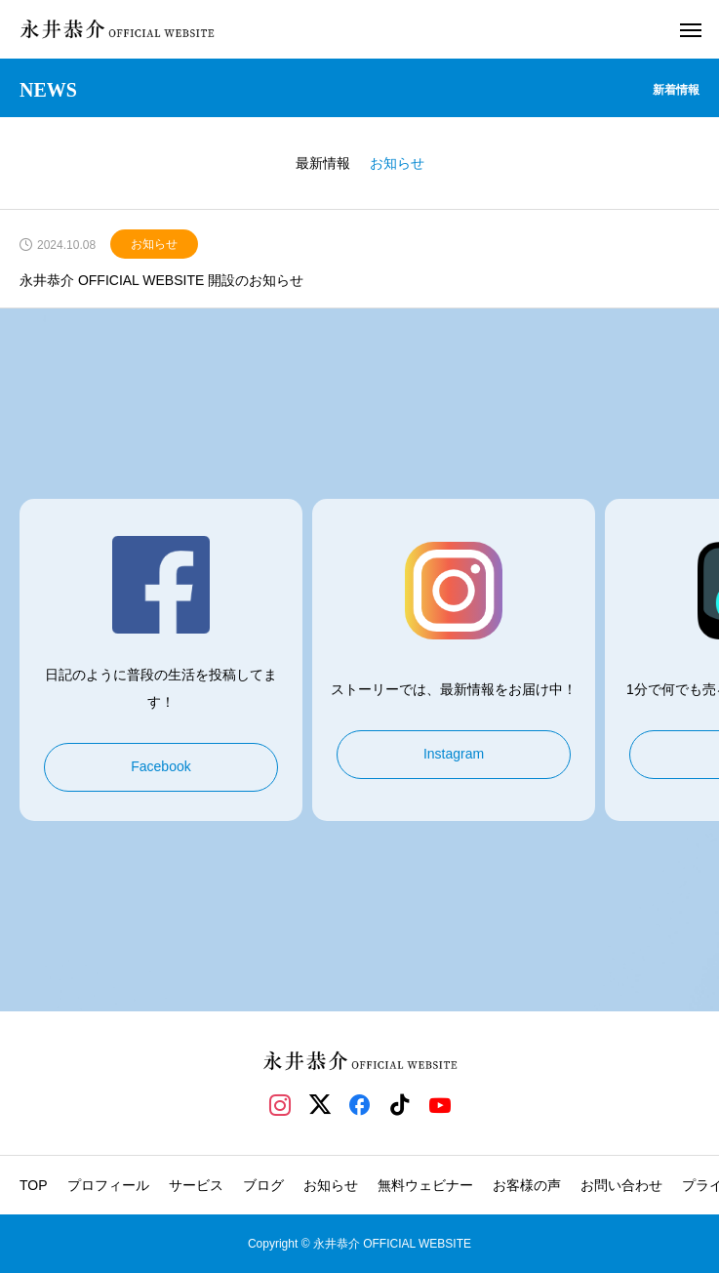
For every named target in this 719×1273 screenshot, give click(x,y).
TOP (34, 1185)
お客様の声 (527, 1185)
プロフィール (108, 1185)
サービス (196, 1185)
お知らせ (154, 244)
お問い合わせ (621, 1185)
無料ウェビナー (425, 1185)
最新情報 (323, 163)
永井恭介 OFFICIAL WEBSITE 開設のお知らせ (161, 280)
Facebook (160, 766)
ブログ (263, 1185)
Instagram (453, 753)
